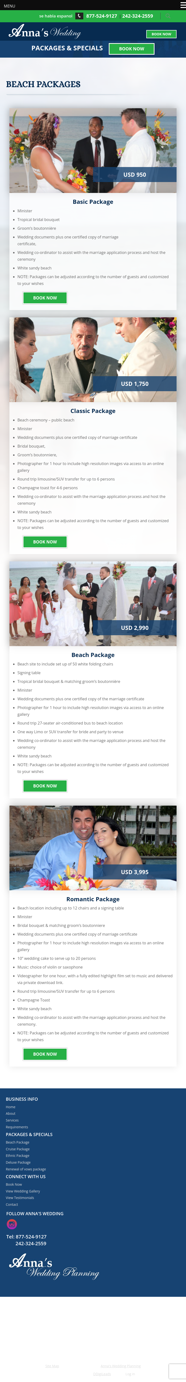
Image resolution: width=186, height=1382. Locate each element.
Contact (12, 1204)
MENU (9, 6)
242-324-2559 (137, 16)
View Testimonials (20, 1197)
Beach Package (17, 1142)
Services (12, 1120)
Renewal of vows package (26, 1169)
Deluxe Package (18, 1162)
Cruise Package (18, 1149)
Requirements (17, 1127)
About (10, 1113)
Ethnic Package (17, 1155)
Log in (130, 1374)
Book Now (161, 34)
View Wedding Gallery (23, 1191)
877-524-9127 (101, 16)
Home (11, 1107)
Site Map (52, 1366)
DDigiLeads (102, 1374)
